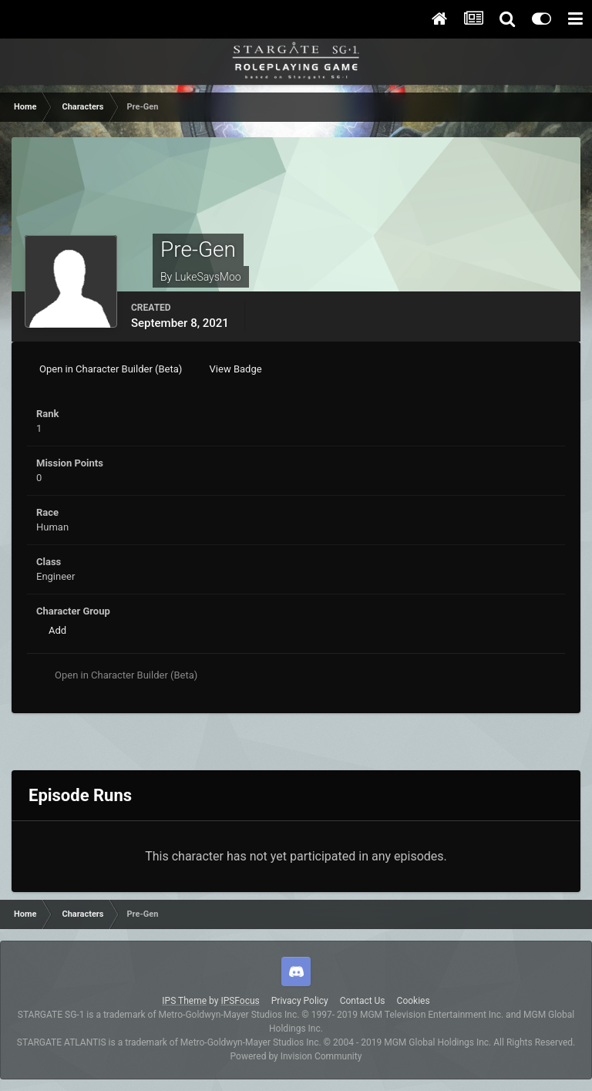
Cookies (413, 1000)
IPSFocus (239, 1000)
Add (57, 630)
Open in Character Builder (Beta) (110, 369)
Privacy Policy (299, 1000)
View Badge (236, 369)
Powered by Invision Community (296, 1056)
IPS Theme (184, 1000)
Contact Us (362, 1000)
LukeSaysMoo (208, 277)
